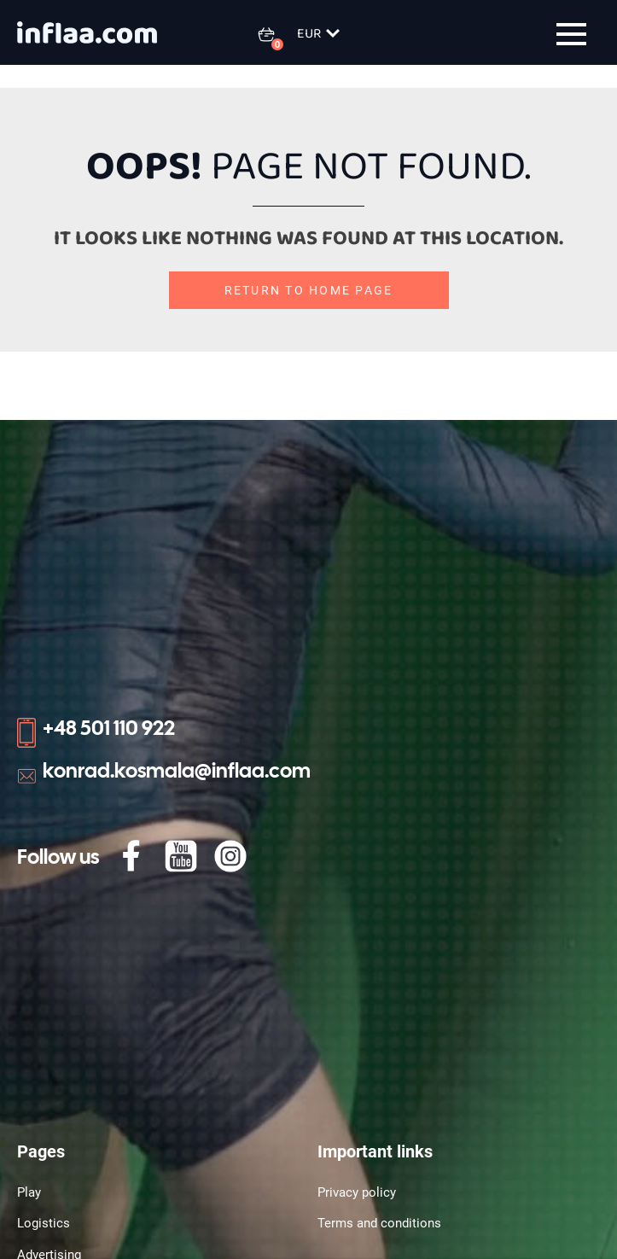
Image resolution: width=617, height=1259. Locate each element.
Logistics (43, 1223)
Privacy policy (356, 1192)
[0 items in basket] (276, 34)
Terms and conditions (379, 1223)
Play (29, 1192)
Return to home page (308, 290)
